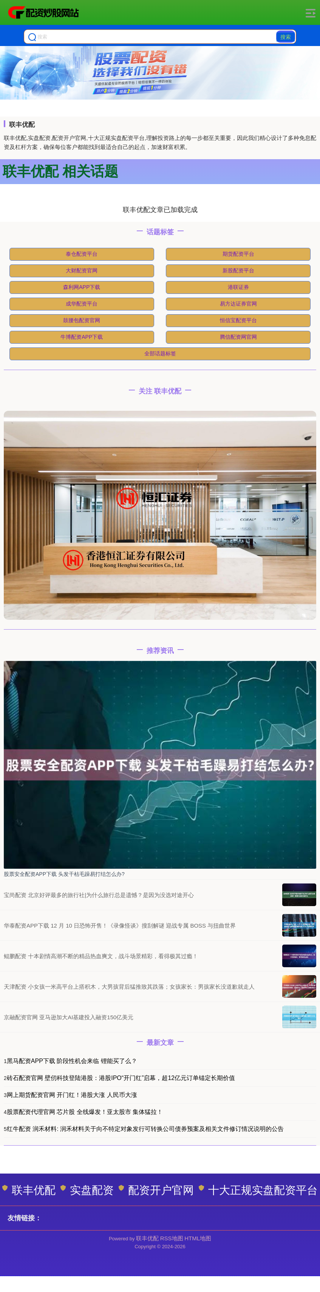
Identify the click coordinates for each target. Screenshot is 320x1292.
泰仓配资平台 (81, 254)
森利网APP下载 (81, 287)
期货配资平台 (238, 254)
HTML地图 (197, 1238)
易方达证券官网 (238, 304)
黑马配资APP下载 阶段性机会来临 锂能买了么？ (72, 1061)
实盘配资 (87, 1190)
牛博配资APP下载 (81, 337)
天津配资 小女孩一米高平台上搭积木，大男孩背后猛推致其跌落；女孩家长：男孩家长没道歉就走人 (129, 986)
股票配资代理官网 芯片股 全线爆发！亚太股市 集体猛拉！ (85, 1112)
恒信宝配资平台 (238, 320)
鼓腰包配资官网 (81, 320)
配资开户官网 (156, 1190)
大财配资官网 (81, 270)
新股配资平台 (238, 270)
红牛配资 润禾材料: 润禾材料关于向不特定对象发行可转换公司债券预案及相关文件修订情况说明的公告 (145, 1129)
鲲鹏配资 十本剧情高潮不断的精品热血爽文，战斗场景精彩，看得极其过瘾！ (101, 956)
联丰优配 (29, 1190)
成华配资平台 (81, 304)
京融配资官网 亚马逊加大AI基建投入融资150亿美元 (68, 1017)
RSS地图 (171, 1238)
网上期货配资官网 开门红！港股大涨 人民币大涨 (72, 1095)
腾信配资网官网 (238, 337)
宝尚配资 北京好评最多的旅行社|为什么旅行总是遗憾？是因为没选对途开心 (99, 895)
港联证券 (238, 287)
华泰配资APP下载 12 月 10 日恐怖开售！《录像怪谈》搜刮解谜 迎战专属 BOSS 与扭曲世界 (120, 925)
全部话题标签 (160, 353)
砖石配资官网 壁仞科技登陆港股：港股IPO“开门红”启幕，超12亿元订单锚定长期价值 (121, 1078)
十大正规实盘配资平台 (258, 1190)
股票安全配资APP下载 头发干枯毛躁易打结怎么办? (64, 874)
